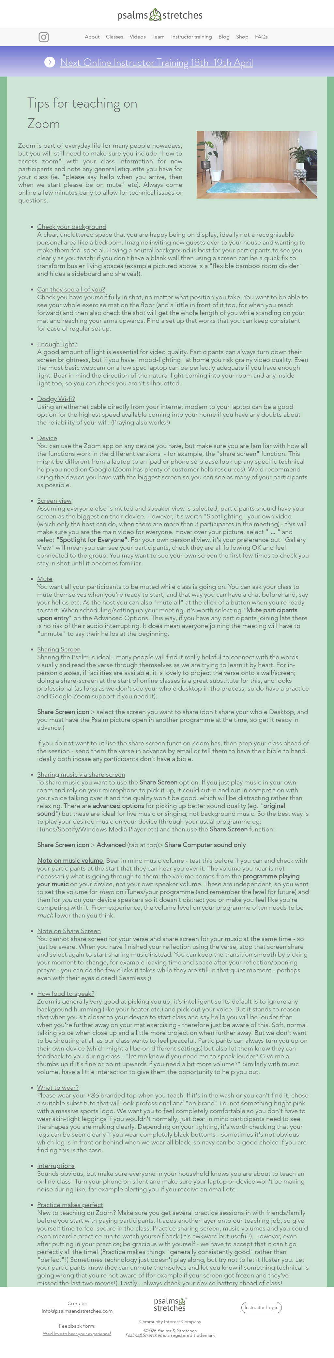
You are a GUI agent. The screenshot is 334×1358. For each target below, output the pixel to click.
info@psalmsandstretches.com (77, 1311)
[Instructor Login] (261, 1307)
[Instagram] (44, 37)
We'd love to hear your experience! (77, 1333)
